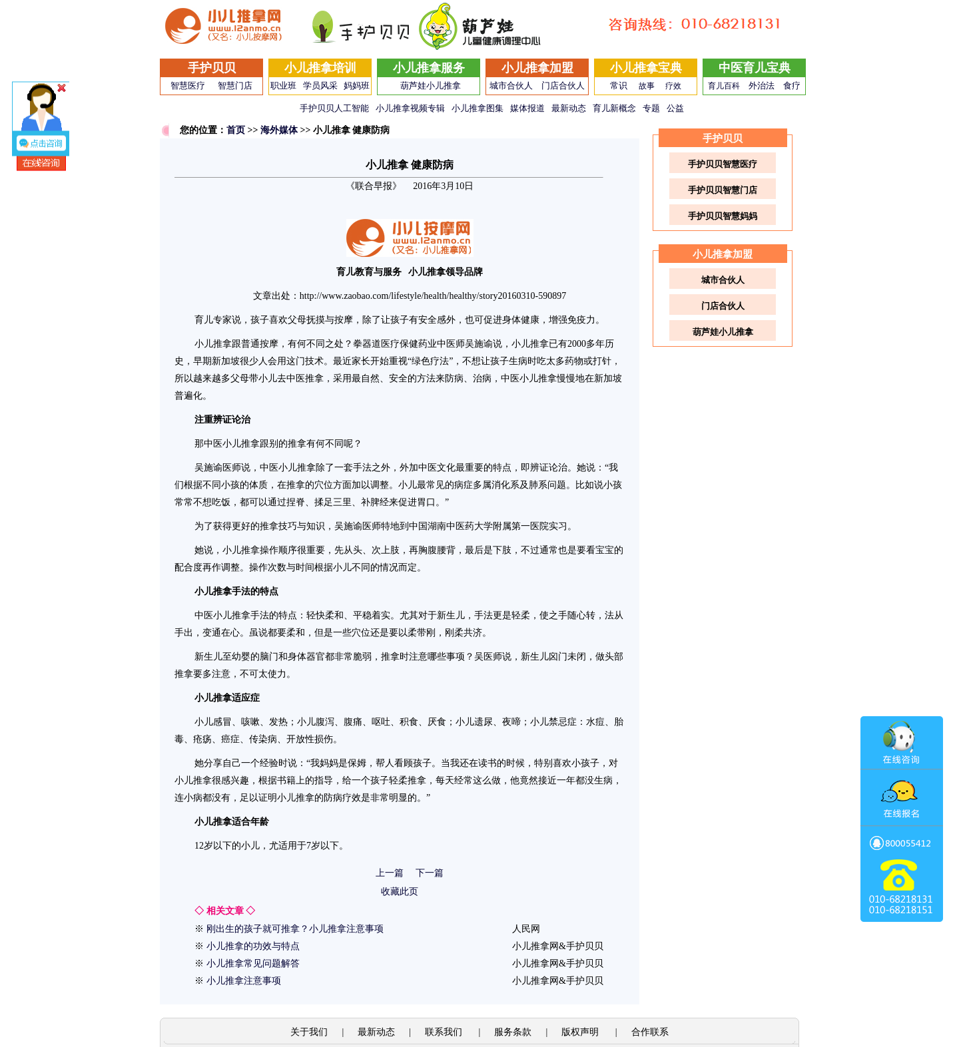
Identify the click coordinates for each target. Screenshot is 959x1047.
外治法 (762, 86)
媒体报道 (527, 108)
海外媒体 (279, 130)
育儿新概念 (614, 108)
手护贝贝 (212, 68)
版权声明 (581, 1032)
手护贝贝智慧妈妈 (722, 216)
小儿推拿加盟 (537, 68)
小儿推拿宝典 (646, 68)
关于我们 (309, 1032)
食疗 (791, 86)
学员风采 (320, 86)
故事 (647, 86)
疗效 (673, 86)
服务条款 (512, 1032)
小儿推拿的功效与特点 (253, 946)
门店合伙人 (563, 86)
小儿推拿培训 (320, 68)
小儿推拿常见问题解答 (253, 963)
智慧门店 (235, 86)
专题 (651, 108)
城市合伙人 (511, 86)
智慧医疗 (187, 86)
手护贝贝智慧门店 (722, 190)
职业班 (283, 86)
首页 (235, 130)
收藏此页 (399, 892)
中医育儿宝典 (755, 68)
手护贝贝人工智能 (334, 108)
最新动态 (568, 108)
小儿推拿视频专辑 (410, 108)
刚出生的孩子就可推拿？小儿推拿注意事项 (295, 929)
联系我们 (445, 1032)
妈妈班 (357, 86)
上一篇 (390, 873)
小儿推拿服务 (429, 68)
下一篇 (430, 873)
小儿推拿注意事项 (243, 981)
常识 (618, 86)
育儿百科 (724, 86)
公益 (675, 108)
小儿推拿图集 (477, 108)
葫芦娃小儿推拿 (430, 86)
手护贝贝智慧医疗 (722, 164)
